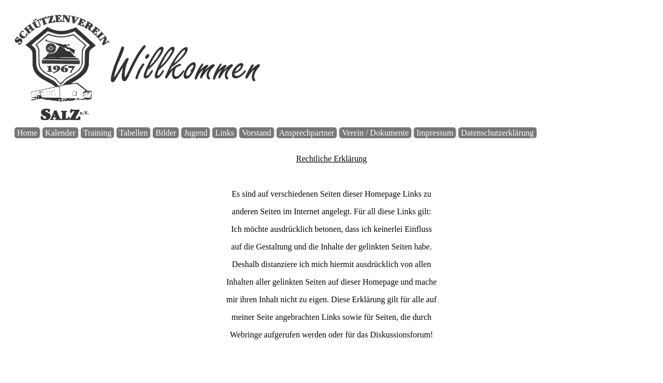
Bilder (165, 132)
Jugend (195, 132)
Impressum (434, 132)
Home (27, 132)
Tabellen (133, 132)
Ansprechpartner (307, 132)
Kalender (60, 132)
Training (97, 132)
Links (224, 132)
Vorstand (256, 132)
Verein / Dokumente (375, 132)
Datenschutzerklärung (497, 132)
